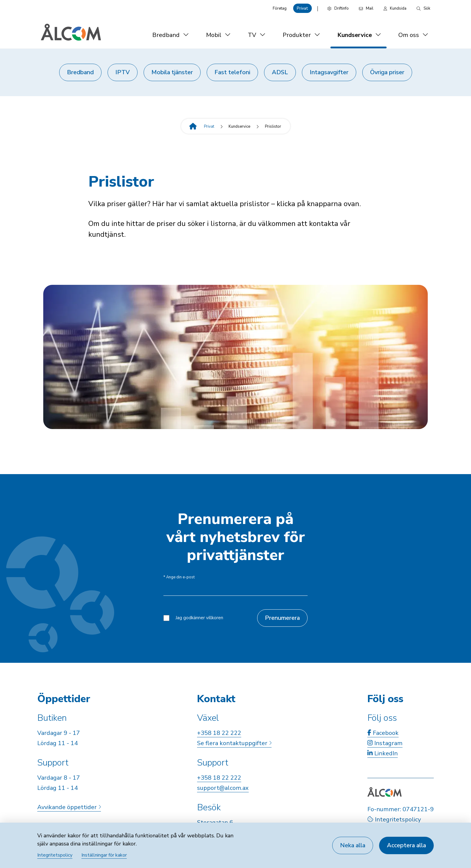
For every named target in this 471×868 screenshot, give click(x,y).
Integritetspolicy (394, 819)
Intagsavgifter (329, 72)
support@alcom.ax (223, 788)
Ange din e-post (179, 577)
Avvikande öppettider (69, 807)
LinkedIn (382, 753)
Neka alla (352, 845)
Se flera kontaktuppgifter (234, 743)
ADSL (280, 72)
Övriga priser (387, 72)
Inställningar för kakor (104, 855)
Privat (302, 8)
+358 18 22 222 (219, 733)
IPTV (122, 72)
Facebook (383, 733)
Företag (280, 8)
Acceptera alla (406, 845)
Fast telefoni (232, 72)
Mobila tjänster (172, 72)
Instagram (385, 743)
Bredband (80, 72)
